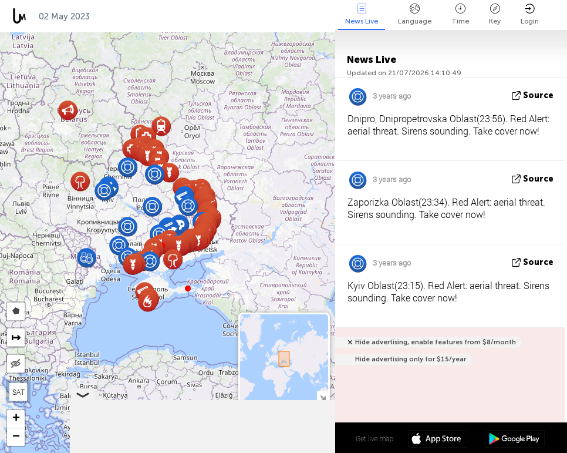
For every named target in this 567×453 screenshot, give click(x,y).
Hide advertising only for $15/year (410, 359)
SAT (18, 392)
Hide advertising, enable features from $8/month (435, 342)
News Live (361, 14)
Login (530, 14)
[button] (188, 288)
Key (495, 14)
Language (414, 14)
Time (460, 14)
